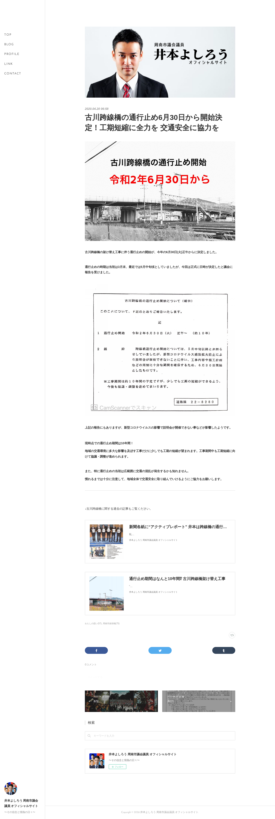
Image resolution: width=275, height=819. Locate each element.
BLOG (9, 44)
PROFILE (12, 54)
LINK (8, 64)
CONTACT (12, 73)
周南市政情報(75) (111, 623)
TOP (8, 34)
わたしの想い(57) (93, 623)
